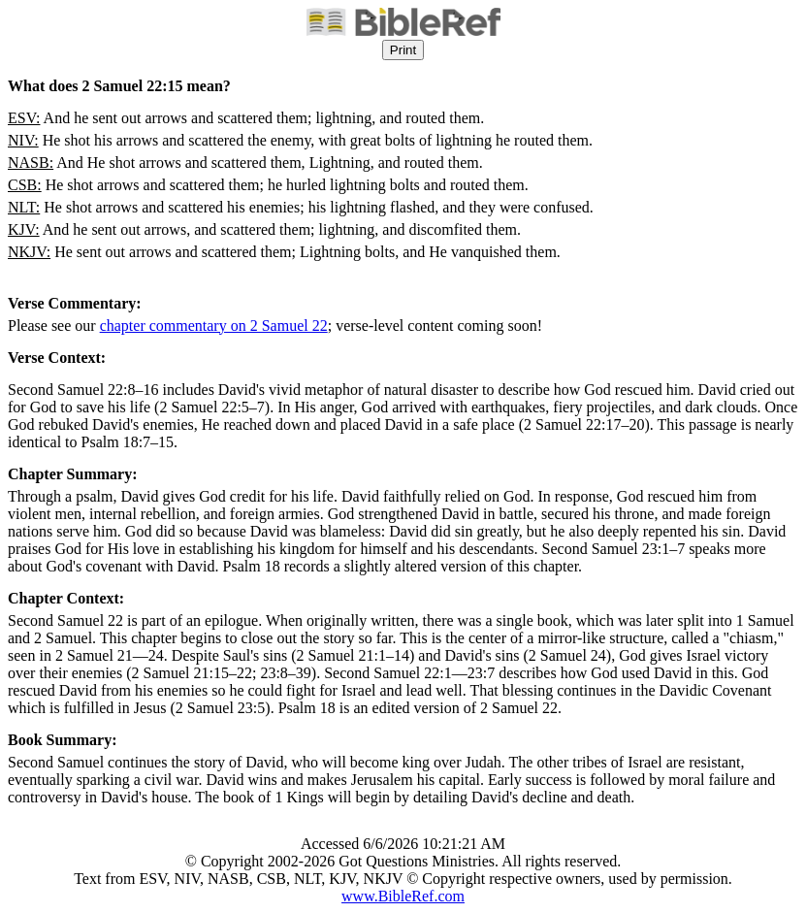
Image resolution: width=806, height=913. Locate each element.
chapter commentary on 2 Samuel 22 (214, 325)
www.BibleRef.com (403, 896)
